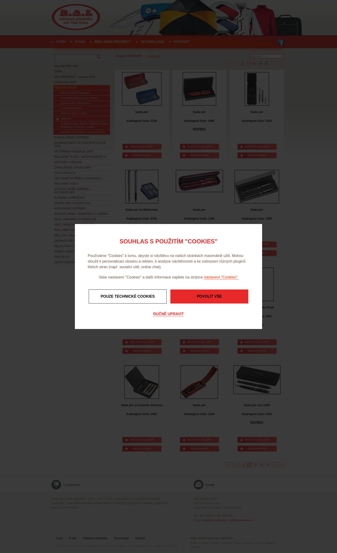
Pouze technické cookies (128, 296)
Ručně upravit (168, 314)
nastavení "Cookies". (221, 277)
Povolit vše (209, 296)
